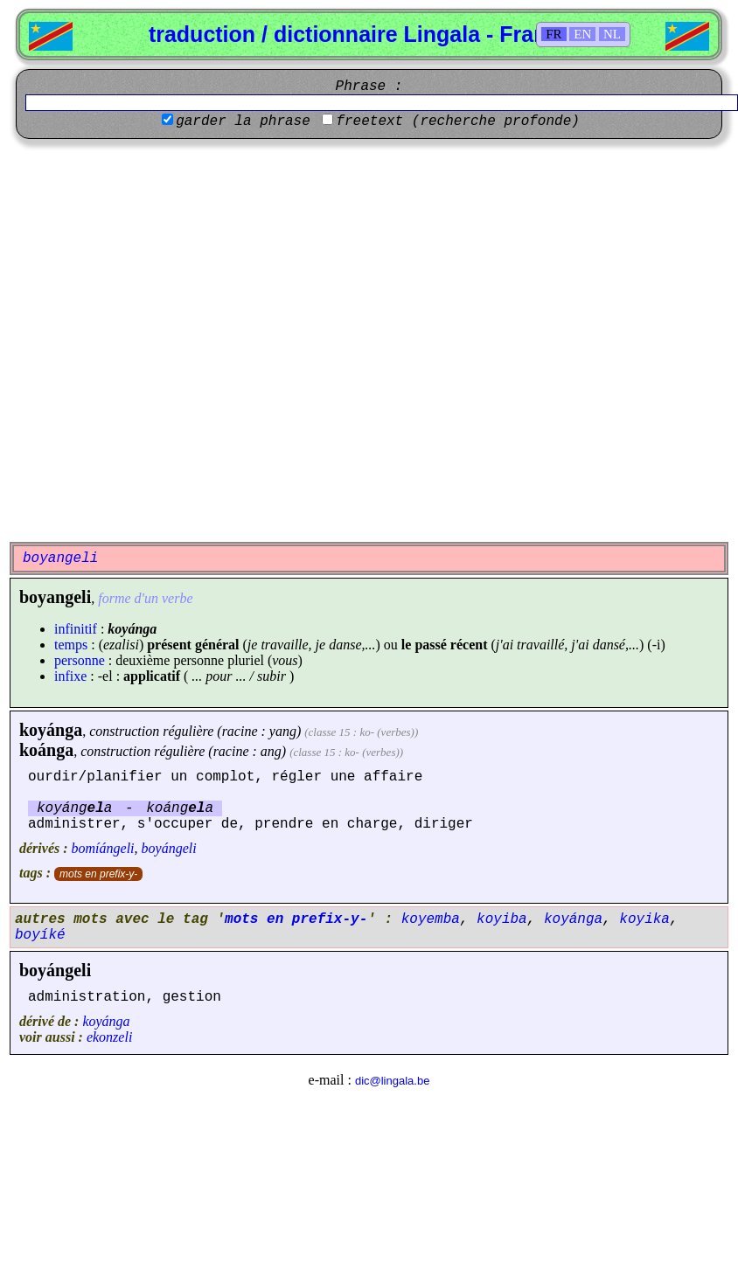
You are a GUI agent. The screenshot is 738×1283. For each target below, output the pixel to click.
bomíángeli (103, 848)
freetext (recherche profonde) (457, 121)
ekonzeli (109, 1037)
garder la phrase (243, 121)
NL (612, 34)
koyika (644, 919)
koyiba (502, 919)
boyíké (40, 935)
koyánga (50, 729)
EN (582, 34)
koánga (46, 749)
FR (553, 34)
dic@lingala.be (392, 1080)
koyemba (430, 919)
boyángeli (169, 848)
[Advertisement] (188, 340)
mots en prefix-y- (98, 874)
